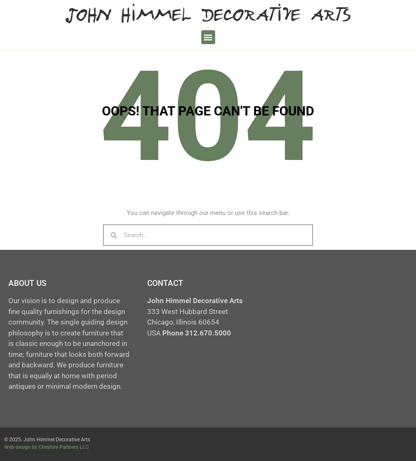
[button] (208, 37)
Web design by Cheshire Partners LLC (46, 447)
